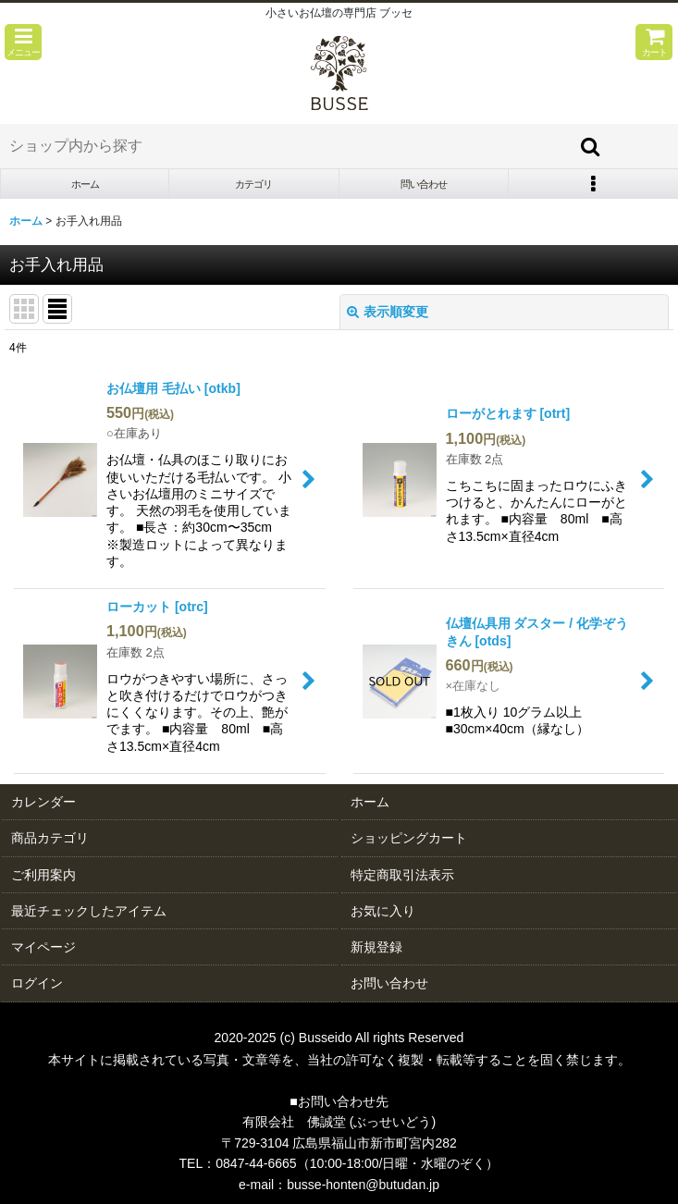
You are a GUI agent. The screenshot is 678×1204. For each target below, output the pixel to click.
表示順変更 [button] (387, 311)
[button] (23, 42)
